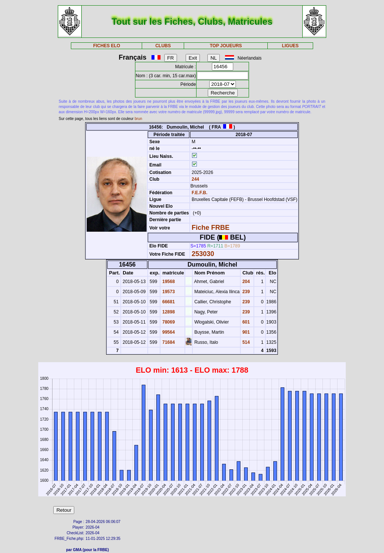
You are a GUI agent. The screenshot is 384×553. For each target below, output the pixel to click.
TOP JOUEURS (226, 45)
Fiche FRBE (211, 227)
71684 (168, 342)
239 (245, 291)
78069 (168, 322)
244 (194, 179)
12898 (168, 312)
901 (245, 332)
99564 (168, 332)
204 (245, 281)
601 (245, 322)
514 (245, 342)
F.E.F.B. (199, 192)
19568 (168, 281)
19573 (168, 291)
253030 (203, 254)
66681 (168, 301)
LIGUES (290, 45)
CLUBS (163, 45)
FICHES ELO (106, 45)
